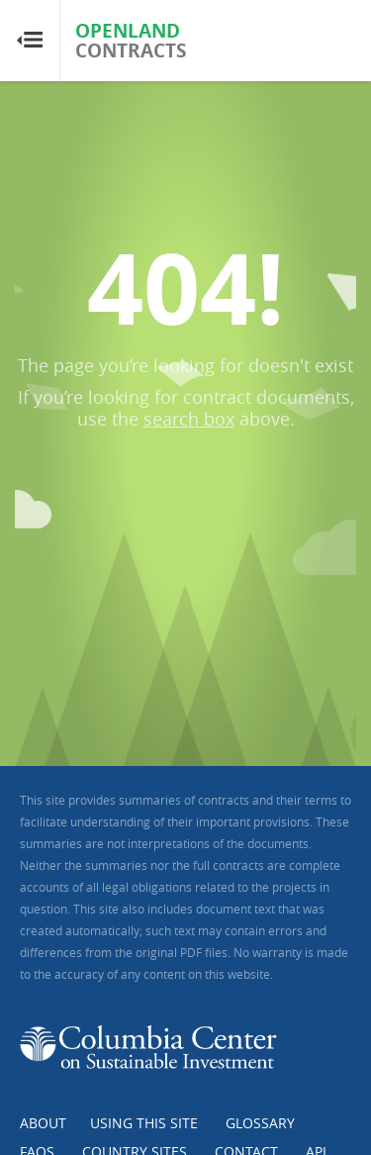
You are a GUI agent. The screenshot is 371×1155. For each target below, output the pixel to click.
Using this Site (144, 1122)
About (43, 1122)
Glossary (260, 1122)
